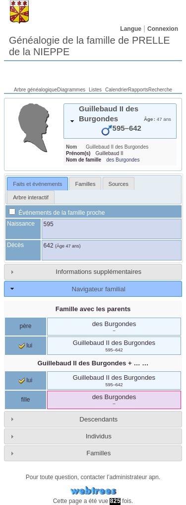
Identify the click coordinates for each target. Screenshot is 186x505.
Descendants (98, 419)
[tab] (120, 121)
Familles (98, 453)
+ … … (93, 363)
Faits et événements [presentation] (37, 184)
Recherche (160, 89)
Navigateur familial (98, 289)
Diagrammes (71, 89)
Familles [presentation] (85, 184)
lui (25, 345)
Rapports (138, 89)
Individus (99, 436)
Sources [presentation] (118, 184)
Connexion (162, 28)
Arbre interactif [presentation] (31, 197)
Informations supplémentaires (98, 271)
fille (25, 399)
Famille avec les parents (93, 309)
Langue (130, 28)
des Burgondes (122, 160)
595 (49, 224)
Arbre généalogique (35, 89)
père (25, 326)
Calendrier (116, 89)
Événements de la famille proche (57, 212)
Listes (95, 89)
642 (49, 245)
